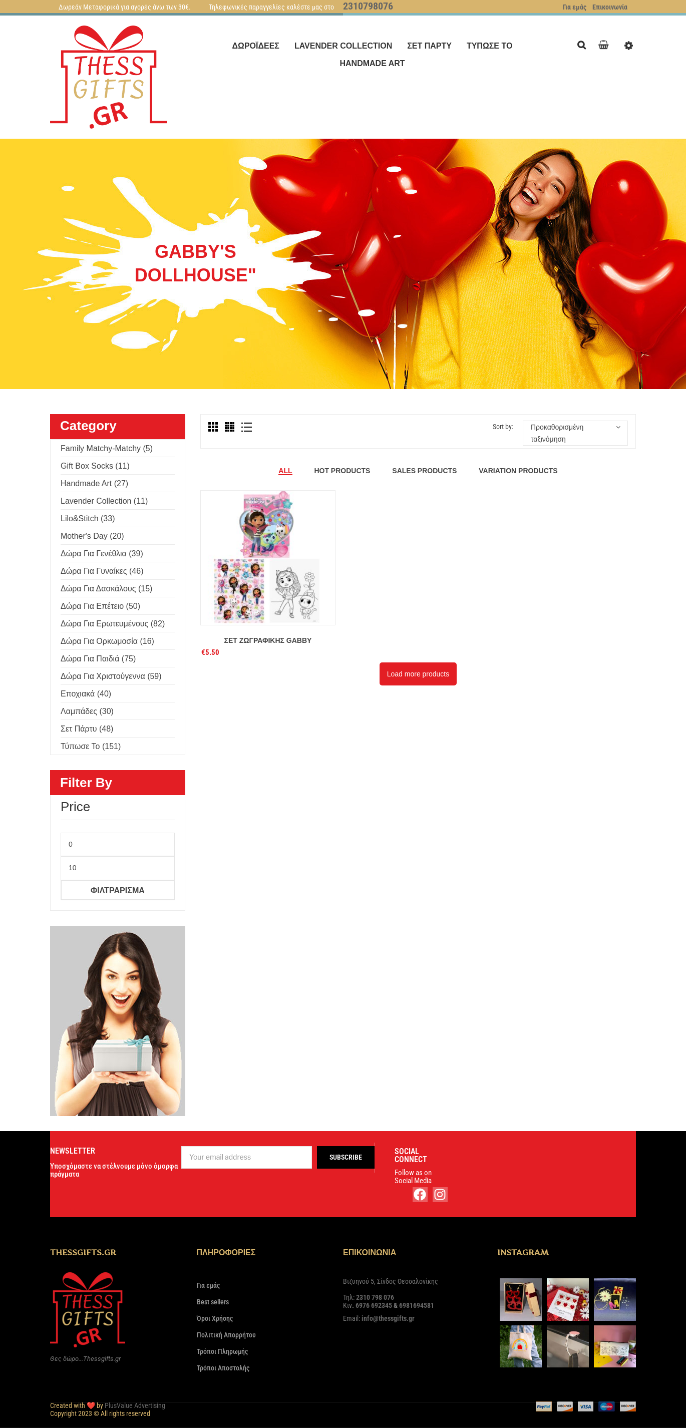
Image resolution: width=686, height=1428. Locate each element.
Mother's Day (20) (92, 536)
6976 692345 (374, 1305)
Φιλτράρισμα (118, 890)
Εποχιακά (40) (86, 693)
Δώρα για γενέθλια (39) (102, 553)
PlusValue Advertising (135, 1405)
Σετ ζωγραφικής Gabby (268, 640)
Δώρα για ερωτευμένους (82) (113, 623)
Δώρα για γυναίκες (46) (102, 571)
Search (584, 44)
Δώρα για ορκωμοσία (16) (107, 641)
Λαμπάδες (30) (87, 711)
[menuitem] (256, 46)
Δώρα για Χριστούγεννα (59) (111, 676)
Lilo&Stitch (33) (88, 518)
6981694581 (416, 1305)
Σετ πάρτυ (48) (87, 729)
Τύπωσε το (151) (91, 746)
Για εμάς (574, 7)
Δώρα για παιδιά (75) (98, 658)
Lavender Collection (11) (104, 501)
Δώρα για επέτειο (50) (100, 606)
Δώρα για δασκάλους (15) (106, 588)
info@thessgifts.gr (388, 1318)
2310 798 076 (375, 1297)
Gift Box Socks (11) (95, 466)
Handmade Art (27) (94, 483)
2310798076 (368, 6)
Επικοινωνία (609, 7)
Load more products (418, 674)
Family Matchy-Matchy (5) (107, 448)
